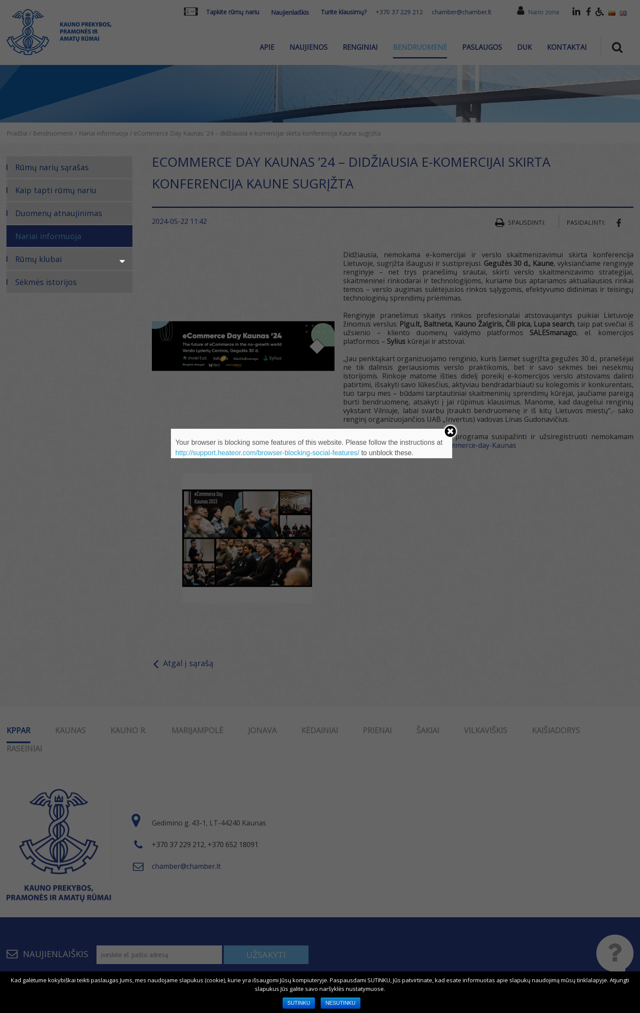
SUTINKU (298, 1003)
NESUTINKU (340, 1003)
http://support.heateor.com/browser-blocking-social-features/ (267, 452)
